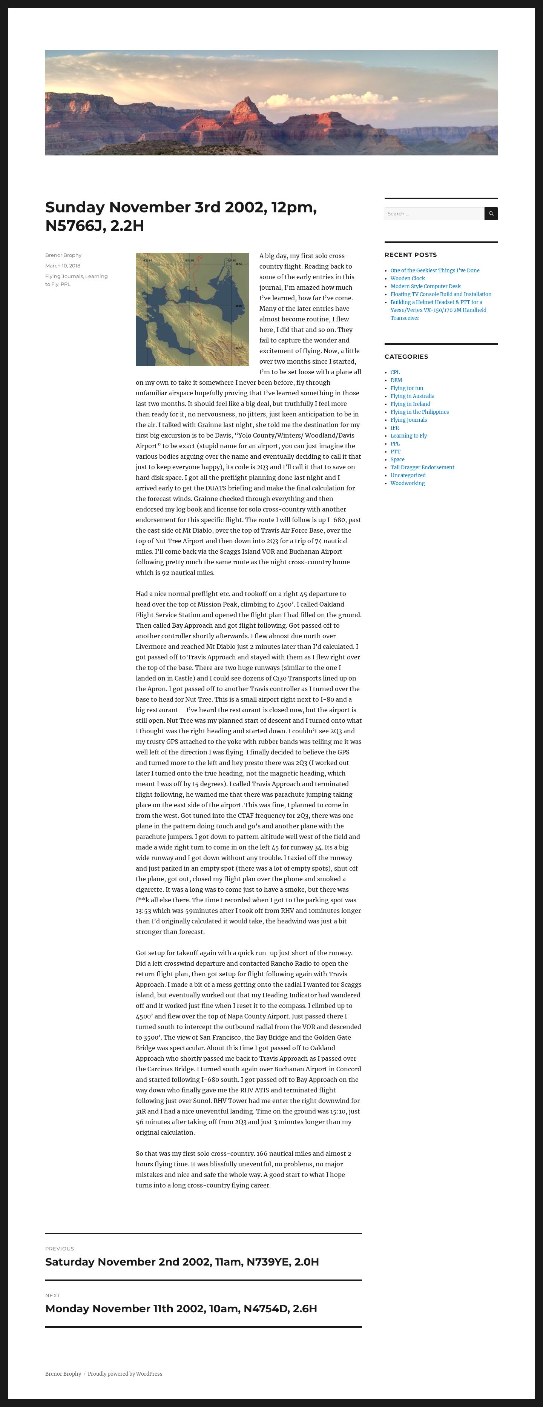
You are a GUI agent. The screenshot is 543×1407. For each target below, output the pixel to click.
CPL (395, 372)
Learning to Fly (409, 436)
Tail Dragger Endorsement (422, 467)
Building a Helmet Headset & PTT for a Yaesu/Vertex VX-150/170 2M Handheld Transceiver (438, 310)
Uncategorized (408, 475)
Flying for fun (407, 388)
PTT (395, 452)
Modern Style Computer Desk (426, 286)
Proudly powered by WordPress (125, 1374)
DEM (396, 380)
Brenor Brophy (63, 255)
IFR (395, 428)
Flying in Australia (412, 396)
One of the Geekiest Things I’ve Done (435, 270)
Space (398, 459)
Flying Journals (64, 276)
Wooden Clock (408, 278)
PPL (66, 284)
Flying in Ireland (410, 404)
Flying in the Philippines (420, 412)
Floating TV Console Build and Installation (441, 294)
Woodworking (408, 483)
